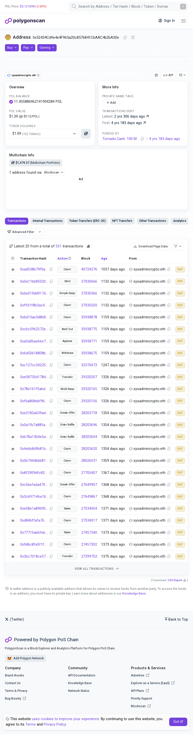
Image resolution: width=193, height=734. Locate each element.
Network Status (78, 691)
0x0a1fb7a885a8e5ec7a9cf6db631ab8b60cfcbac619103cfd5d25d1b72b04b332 (34, 425)
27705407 (89, 473)
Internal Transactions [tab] (48, 221)
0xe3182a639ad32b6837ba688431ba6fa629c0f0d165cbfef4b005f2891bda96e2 (34, 413)
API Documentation (81, 675)
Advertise (140, 675)
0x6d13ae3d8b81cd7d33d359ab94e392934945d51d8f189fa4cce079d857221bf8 (34, 317)
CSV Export (175, 580)
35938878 (89, 317)
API (168, 75)
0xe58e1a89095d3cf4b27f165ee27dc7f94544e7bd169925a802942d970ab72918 (34, 508)
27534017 (89, 520)
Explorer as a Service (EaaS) (153, 683)
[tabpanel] (96, 407)
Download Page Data (151, 246)
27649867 (89, 497)
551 (59, 246)
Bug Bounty (13, 698)
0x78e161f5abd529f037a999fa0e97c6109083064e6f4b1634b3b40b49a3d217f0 (34, 389)
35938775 (89, 329)
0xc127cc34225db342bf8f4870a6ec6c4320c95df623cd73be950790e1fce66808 (34, 365)
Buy (9, 47)
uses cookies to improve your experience (65, 719)
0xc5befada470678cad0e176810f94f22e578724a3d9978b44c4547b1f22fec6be (34, 485)
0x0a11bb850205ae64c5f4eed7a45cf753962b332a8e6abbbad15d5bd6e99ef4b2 (34, 281)
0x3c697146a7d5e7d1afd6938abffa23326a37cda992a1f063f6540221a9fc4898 (34, 497)
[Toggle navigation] (183, 21)
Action (62, 258)
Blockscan (51, 172)
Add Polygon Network (25, 658)
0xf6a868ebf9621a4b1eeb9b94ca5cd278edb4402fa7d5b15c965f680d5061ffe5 (34, 401)
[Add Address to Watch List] (156, 75)
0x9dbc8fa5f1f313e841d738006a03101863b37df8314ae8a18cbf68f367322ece (34, 544)
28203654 (89, 437)
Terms (9, 691)
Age (104, 258)
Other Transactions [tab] (152, 221)
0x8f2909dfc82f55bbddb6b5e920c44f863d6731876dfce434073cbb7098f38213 (34, 473)
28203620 (89, 449)
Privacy (22, 691)
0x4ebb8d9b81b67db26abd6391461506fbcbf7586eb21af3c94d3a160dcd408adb (34, 449)
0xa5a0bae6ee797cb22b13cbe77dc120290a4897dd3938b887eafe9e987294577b (34, 341)
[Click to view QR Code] (133, 37)
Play (26, 47)
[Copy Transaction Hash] (51, 269)
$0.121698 (27, 6)
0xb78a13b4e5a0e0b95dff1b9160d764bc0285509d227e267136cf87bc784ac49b (34, 437)
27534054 (89, 508)
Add (111, 102)
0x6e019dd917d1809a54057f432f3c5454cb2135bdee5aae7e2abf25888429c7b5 (34, 293)
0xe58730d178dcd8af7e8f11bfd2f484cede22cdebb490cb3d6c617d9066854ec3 (34, 377)
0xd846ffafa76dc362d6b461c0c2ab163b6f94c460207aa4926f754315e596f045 (34, 520)
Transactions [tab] (16, 221)
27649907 (89, 485)
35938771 (89, 341)
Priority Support (141, 698)
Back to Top (176, 619)
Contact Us (13, 683)
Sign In (166, 21)
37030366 (89, 293)
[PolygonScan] (25, 21)
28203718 (89, 413)
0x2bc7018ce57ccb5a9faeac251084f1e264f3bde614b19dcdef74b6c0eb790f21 (34, 556)
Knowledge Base (134, 593)
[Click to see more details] (86, 134)
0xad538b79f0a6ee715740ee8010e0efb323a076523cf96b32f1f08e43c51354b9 (34, 269)
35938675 (89, 353)
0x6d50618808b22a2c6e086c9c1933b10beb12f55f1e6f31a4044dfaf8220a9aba (34, 353)
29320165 (89, 389)
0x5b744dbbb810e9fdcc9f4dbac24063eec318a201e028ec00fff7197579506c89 (34, 461)
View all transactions (97, 568)
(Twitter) (14, 619)
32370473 (89, 365)
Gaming (44, 47)
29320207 (89, 377)
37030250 (89, 305)
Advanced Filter (20, 232)
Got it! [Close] (178, 722)
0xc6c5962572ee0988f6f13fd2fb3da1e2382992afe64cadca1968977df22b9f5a (34, 329)
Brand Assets (14, 675)
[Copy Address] (125, 37)
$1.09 (26, 134)
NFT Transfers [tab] (122, 221)
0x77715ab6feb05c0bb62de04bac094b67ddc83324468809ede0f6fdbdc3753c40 (34, 533)
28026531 (89, 461)
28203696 (89, 425)
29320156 (89, 401)
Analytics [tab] (179, 221)
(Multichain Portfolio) (35, 163)
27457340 (89, 533)
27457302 (89, 544)
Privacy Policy (55, 724)
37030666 (89, 281)
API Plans (140, 691)
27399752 (89, 556)
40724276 (89, 269)
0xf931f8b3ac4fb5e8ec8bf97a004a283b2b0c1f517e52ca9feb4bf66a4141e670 (34, 305)
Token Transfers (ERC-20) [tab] (87, 221)
